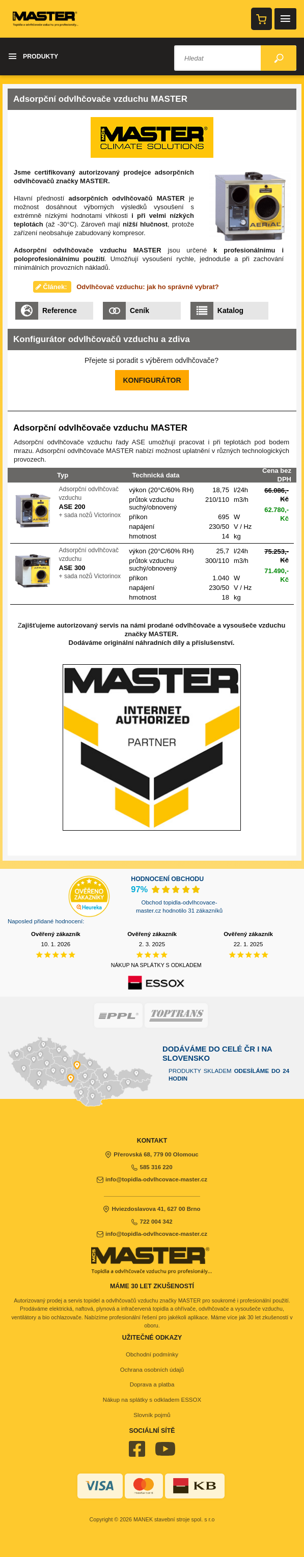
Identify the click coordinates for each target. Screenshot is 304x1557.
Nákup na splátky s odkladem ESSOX (152, 1400)
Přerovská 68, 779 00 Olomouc (152, 1154)
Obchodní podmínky (152, 1354)
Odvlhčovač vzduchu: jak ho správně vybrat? (147, 287)
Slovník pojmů (151, 1415)
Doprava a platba (152, 1384)
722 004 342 (151, 1222)
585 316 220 (151, 1167)
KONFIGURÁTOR (152, 380)
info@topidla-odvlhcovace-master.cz (152, 1179)
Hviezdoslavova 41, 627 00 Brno (151, 1209)
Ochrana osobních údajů (152, 1370)
